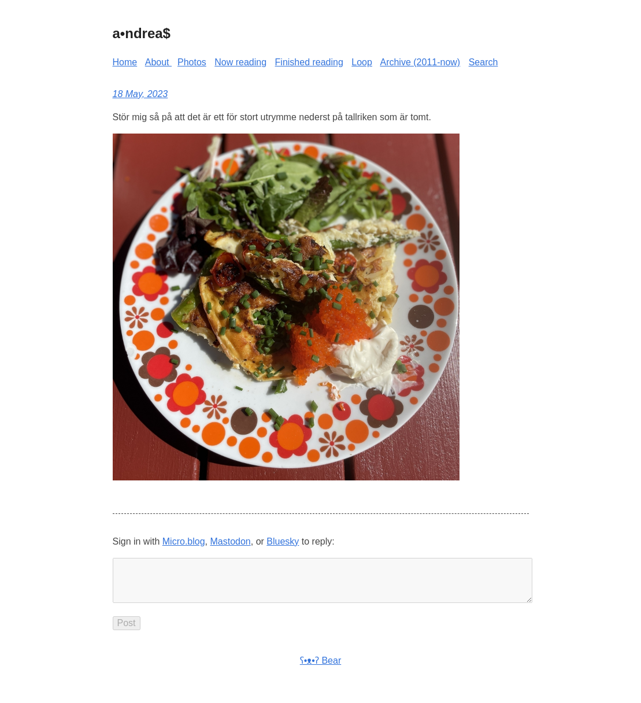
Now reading (240, 62)
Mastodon (230, 541)
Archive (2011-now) (420, 62)
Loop (361, 62)
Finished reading (309, 62)
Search (483, 62)
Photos (191, 62)
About (158, 62)
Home (125, 62)
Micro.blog (183, 541)
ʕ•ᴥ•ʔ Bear (320, 670)
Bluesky (282, 541)
